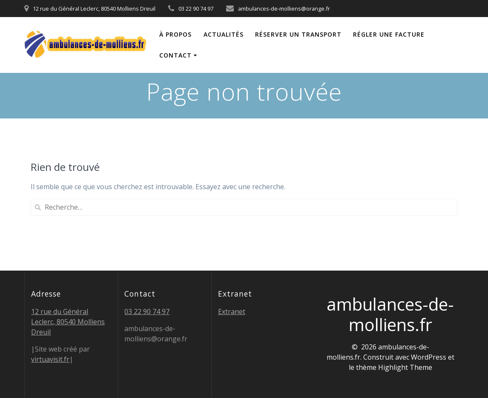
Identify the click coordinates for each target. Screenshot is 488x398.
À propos (175, 34)
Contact (175, 55)
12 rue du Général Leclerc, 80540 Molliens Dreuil (68, 322)
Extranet (231, 311)
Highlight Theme (405, 367)
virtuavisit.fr (50, 359)
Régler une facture (389, 34)
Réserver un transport (298, 34)
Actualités (224, 34)
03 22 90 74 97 (146, 311)
